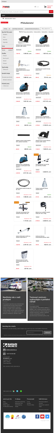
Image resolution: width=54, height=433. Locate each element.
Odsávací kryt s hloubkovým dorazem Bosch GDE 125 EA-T (43, 45)
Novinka (5, 39)
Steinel (17, 73)
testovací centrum (43, 306)
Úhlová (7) (5, 69)
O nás (28, 401)
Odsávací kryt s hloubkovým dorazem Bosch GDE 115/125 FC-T (43, 118)
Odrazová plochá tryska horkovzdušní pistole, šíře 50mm (22, 261)
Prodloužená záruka (8, 406)
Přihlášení (4, 1)
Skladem (5, 34)
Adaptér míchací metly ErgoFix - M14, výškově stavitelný (23, 141)
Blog (4, 401)
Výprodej (5, 42)
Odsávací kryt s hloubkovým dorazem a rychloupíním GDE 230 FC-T (23, 165)
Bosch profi (18, 49)
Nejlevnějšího (37, 32)
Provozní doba (30, 405)
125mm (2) (5, 86)
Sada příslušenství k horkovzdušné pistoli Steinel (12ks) (23, 70)
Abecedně (51, 32)
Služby (16, 406)
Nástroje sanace (17, 29)
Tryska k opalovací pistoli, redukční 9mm (42, 189)
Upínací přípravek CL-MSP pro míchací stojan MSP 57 (23, 236)
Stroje (7, 29)
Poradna (5, 403)
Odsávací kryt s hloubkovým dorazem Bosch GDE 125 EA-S (23, 93)
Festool (37, 73)
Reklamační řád (19, 403)
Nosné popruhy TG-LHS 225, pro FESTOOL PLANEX (42, 165)
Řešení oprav (6, 405)
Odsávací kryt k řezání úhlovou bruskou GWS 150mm (23, 45)
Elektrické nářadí (8, 18)
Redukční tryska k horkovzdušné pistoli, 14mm (23, 117)
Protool (18, 217)
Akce (4, 37)
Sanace (14, 18)
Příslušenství (46, 29)
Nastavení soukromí (44, 409)
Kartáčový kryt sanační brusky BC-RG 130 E (43, 69)
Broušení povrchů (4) (7, 77)
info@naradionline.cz (11, 349)
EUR (38, 6)
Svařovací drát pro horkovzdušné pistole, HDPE (42, 236)
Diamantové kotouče (32, 29)
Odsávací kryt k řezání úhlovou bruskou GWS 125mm (43, 141)
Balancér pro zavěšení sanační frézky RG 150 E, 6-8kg (43, 213)
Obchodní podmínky (20, 401)
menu (3, 15)
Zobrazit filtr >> (4, 22)
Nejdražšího (44, 32)
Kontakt (29, 403)
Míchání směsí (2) (7, 79)
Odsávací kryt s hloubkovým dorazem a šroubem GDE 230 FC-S (42, 94)
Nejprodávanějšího (28, 32)
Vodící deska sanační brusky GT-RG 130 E (23, 189)
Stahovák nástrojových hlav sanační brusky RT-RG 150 (22, 213)
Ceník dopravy (18, 405)
